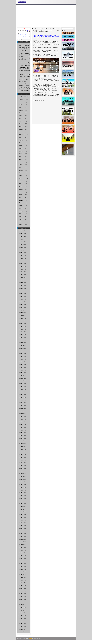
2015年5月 (21, 591)
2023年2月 (21, 337)
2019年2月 (21, 468)
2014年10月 (21, 610)
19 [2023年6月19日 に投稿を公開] (18, 36)
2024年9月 (21, 285)
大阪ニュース (21, 172)
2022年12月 (21, 342)
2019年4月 (21, 462)
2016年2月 (21, 566)
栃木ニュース (21, 121)
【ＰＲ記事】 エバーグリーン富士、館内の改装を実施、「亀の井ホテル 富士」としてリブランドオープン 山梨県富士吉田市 (25, 78)
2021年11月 (21, 378)
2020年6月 (21, 424)
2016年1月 (21, 569)
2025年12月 (21, 244)
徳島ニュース (21, 197)
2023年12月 (21, 310)
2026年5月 (21, 230)
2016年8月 (21, 550)
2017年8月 (21, 517)
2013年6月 (21, 629)
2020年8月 (21, 419)
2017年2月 (21, 533)
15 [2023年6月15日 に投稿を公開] (23, 34)
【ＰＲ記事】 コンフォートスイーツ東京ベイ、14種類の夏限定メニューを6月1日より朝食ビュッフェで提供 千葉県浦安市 (24, 56)
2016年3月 (21, 563)
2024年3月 (21, 301)
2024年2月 (21, 304)
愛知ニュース (21, 148)
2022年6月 (21, 359)
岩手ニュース (21, 107)
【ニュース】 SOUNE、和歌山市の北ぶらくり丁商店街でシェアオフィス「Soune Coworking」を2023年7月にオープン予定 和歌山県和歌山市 (46, 30)
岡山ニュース (21, 181)
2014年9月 (21, 612)
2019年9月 (21, 449)
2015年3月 (21, 596)
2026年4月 (21, 233)
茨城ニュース (21, 123)
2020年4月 (21, 430)
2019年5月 (21, 460)
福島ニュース (21, 115)
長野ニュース (21, 140)
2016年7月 (21, 552)
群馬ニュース (21, 118)
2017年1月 (21, 536)
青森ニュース (21, 102)
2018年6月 (21, 490)
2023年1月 (21, 340)
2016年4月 (21, 561)
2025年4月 (21, 266)
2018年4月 (21, 495)
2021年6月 (21, 391)
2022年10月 (21, 348)
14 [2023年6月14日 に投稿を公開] (22, 34)
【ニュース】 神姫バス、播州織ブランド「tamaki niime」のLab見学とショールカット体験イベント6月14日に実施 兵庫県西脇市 (24, 87)
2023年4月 (21, 331)
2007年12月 (21, 631)
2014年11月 (21, 607)
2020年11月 (21, 411)
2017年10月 (21, 511)
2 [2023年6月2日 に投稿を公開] (25, 31)
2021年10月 (21, 380)
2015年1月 (21, 601)
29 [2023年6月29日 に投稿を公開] (23, 37)
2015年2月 (21, 599)
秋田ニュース (21, 104)
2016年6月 (21, 555)
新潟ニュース (21, 137)
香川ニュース (21, 194)
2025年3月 (21, 269)
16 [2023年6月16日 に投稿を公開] (25, 34)
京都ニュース (21, 170)
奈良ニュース (21, 167)
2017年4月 (21, 528)
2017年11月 (21, 509)
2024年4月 (21, 299)
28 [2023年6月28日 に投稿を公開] (22, 37)
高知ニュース (21, 202)
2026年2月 (21, 239)
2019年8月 (21, 451)
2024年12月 (21, 277)
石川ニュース (21, 156)
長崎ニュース (21, 211)
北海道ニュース (22, 99)
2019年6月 (21, 457)
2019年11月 (21, 443)
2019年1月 (21, 471)
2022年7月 (21, 356)
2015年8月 (21, 582)
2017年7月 (21, 520)
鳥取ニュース (21, 189)
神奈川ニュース (22, 134)
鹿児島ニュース (22, 222)
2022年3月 (21, 367)
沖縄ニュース (21, 224)
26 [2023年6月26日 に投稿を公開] (18, 37)
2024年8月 (21, 288)
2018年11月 (21, 476)
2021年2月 (21, 402)
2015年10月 (21, 577)
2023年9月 (21, 318)
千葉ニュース (21, 129)
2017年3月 (21, 531)
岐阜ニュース (21, 151)
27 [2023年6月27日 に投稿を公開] (20, 37)
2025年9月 (21, 252)
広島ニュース (21, 183)
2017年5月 (21, 525)
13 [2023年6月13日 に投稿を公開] (20, 34)
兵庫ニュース (21, 175)
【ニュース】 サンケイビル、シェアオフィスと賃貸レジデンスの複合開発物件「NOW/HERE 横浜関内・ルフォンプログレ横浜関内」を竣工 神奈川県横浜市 (24, 67)
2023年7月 (21, 323)
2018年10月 (21, 479)
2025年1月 (21, 274)
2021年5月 (21, 394)
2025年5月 (21, 263)
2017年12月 (21, 506)
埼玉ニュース (21, 126)
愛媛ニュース (21, 200)
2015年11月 (21, 574)
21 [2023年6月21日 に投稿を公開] (22, 36)
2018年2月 (21, 500)
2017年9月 (21, 514)
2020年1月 (21, 438)
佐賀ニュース (21, 208)
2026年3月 (21, 236)
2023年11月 (21, 312)
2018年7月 (21, 487)
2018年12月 (21, 473)
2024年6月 (21, 293)
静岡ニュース (21, 145)
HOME (70, 2)
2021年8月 (21, 386)
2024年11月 (21, 280)
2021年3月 (21, 400)
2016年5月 (21, 558)
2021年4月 (21, 397)
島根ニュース (21, 192)
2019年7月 (21, 454)
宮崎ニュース (21, 219)
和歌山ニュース (38, 28)
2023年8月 (21, 320)
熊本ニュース (21, 216)
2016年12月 (21, 539)
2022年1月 (21, 372)
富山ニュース (21, 153)
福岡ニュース (21, 205)
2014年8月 (21, 615)
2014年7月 (21, 618)
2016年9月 (21, 547)
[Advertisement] (46, 16)
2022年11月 (21, 345)
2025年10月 (21, 250)
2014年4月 (21, 626)
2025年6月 (21, 260)
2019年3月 (21, 465)
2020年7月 (21, 421)
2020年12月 (21, 408)
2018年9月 (21, 481)
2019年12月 (21, 440)
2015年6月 (21, 588)
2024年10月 (21, 282)
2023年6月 (21, 326)
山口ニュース (21, 186)
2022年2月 (21, 370)
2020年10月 (21, 413)
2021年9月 (21, 383)
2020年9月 (21, 416)
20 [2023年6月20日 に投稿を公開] (20, 36)
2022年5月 (21, 361)
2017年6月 (21, 522)
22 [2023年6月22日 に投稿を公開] (23, 36)
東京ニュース (21, 132)
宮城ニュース (21, 110)
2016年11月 (21, 541)
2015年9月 (21, 580)
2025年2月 (21, 271)
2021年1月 (21, 405)
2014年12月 (21, 604)
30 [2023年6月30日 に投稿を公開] (25, 37)
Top (33, 28)
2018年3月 (21, 498)
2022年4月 (21, 364)
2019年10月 (21, 446)
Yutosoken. (30, 638)
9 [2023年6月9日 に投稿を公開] (25, 33)
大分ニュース (21, 213)
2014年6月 (21, 621)
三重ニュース (21, 164)
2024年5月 (21, 296)
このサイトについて (23, 96)
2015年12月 (21, 571)
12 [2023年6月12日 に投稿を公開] (18, 34)
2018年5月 (21, 492)
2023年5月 (21, 329)
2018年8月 (21, 484)
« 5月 (18, 39)
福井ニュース (21, 159)
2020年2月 (21, 435)
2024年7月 (21, 290)
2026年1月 (21, 241)
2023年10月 (21, 315)
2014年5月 (21, 623)
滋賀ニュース (21, 162)
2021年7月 (21, 389)
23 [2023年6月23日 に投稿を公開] (25, 36)
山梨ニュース (21, 142)
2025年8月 (21, 255)
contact (73, 2)
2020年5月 (21, 427)
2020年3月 (21, 432)
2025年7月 (21, 258)
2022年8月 (21, 353)
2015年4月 (21, 593)
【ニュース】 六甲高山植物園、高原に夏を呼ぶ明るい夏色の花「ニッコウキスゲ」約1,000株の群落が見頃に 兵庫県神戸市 (24, 47)
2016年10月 (21, 544)
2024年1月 (21, 307)
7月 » (21, 39)
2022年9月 (21, 350)
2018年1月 (21, 503)
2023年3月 (21, 334)
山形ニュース (21, 112)
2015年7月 (21, 585)
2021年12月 (21, 375)
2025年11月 (21, 247)
